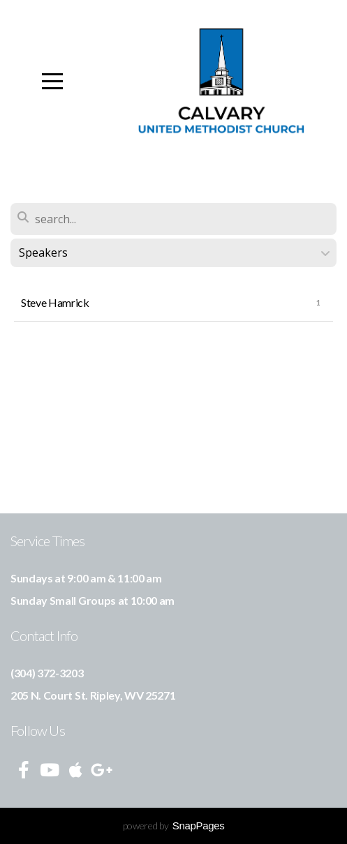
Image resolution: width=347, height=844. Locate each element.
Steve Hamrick (55, 302)
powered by (174, 825)
